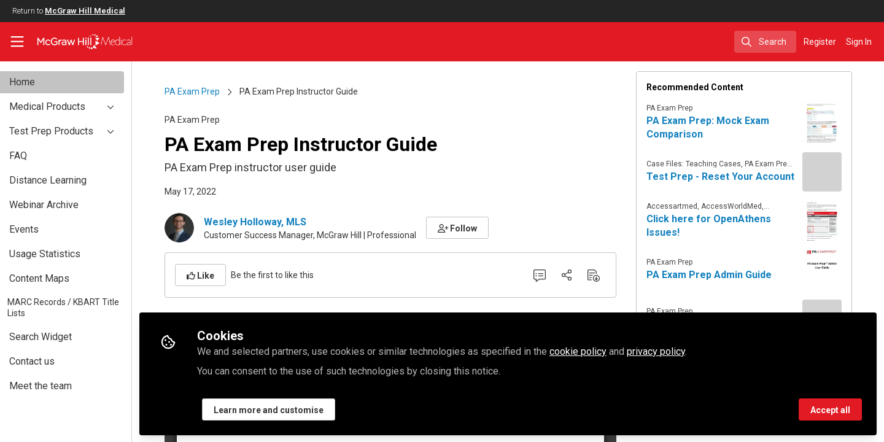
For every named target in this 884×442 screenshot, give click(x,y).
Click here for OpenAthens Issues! (721, 225)
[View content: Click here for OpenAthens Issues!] (834, 221)
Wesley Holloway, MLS (267, 222)
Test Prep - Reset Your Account (733, 176)
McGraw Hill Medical (85, 10)
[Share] (579, 275)
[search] (765, 42)
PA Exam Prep (204, 91)
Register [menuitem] (820, 42)
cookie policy (603, 351)
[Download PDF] (606, 275)
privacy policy (681, 351)
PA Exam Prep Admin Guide (721, 275)
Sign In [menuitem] (859, 42)
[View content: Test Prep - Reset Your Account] (834, 172)
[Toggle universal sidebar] (17, 42)
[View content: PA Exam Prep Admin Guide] (834, 270)
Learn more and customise (294, 409)
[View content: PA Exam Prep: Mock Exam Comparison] (834, 122)
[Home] (76, 42)
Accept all (830, 409)
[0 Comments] (552, 275)
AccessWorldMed (743, 206)
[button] (470, 228)
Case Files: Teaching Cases (706, 164)
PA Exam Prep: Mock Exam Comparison (720, 127)
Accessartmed (684, 206)
